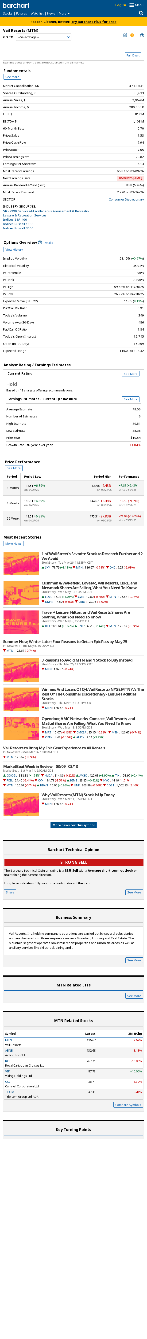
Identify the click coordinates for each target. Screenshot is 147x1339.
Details (45, 243)
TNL (80, 626)
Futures (21, 13)
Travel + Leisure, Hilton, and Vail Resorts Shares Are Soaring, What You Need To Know (86, 614)
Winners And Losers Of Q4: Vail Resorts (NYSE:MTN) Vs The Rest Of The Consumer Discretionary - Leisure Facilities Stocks (93, 694)
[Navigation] (43, 37)
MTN (79, 567)
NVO (106, 780)
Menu (139, 5)
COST (110, 785)
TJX (117, 775)
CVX (40, 780)
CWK (81, 597)
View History (14, 249)
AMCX (80, 737)
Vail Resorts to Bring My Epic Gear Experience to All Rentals (54, 748)
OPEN (49, 737)
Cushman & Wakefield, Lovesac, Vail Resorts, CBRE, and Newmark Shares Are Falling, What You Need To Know (89, 585)
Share (10, 892)
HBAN (44, 785)
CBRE (81, 602)
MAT (48, 732)
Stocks (7, 13)
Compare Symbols (128, 1105)
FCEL (10, 780)
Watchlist (37, 13)
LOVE (48, 597)
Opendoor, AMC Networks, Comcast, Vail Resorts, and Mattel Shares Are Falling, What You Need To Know (88, 721)
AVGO (83, 775)
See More (12, 77)
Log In (120, 5)
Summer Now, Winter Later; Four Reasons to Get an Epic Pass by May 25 (65, 641)
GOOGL (12, 775)
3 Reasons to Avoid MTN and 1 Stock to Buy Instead (87, 660)
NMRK (49, 602)
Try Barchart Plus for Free (93, 21)
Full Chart (133, 55)
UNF (77, 785)
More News (13, 543)
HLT (47, 626)
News (51, 13)
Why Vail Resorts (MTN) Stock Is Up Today (78, 794)
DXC (112, 567)
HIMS (73, 780)
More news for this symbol (74, 825)
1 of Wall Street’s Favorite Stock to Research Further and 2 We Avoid (92, 556)
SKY (47, 567)
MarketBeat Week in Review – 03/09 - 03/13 (40, 766)
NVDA (48, 775)
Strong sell (73, 862)
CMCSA (81, 732)
